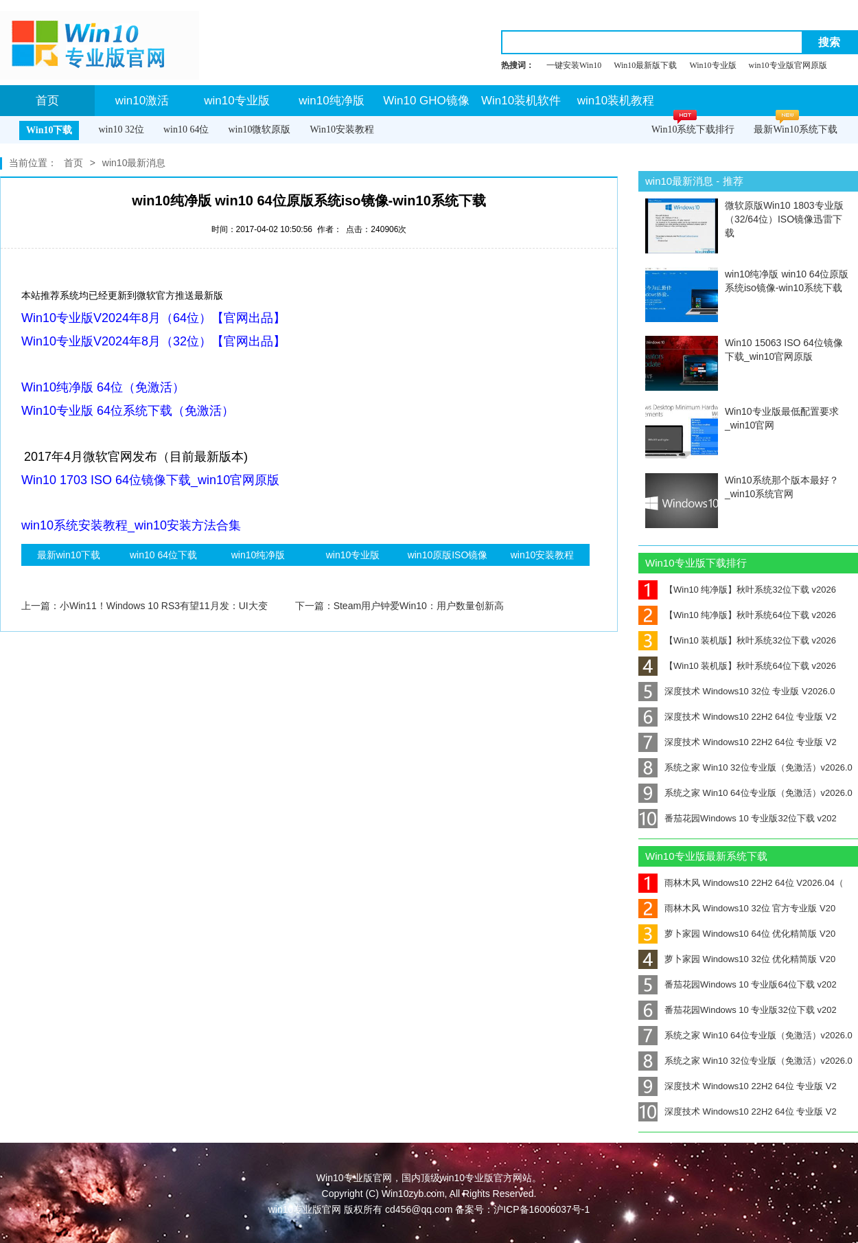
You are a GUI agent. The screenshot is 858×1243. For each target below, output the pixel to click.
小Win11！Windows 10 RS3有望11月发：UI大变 (164, 605)
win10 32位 (121, 129)
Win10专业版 (712, 65)
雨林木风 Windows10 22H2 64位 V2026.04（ (741, 883)
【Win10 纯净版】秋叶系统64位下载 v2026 (737, 615)
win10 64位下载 (163, 554)
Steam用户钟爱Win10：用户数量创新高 (419, 605)
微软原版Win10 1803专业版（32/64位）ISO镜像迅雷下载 (784, 219)
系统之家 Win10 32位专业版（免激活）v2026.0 (745, 767)
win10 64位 (186, 129)
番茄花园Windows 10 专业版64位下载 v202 (737, 984)
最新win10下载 (69, 554)
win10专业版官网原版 (788, 65)
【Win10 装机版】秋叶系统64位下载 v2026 (737, 666)
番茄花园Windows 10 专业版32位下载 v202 (737, 818)
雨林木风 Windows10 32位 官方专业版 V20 (736, 908)
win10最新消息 (134, 162)
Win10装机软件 (521, 100)
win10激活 (142, 100)
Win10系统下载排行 (693, 129)
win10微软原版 (259, 129)
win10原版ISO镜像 (448, 554)
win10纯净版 (331, 100)
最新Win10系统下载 (795, 129)
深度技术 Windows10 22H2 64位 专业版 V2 (737, 716)
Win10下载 (49, 130)
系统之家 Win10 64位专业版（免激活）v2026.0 (745, 793)
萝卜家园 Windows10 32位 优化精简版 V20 (736, 959)
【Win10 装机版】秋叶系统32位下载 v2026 (737, 640)
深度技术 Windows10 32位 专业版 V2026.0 (736, 691)
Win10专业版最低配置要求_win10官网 (782, 418)
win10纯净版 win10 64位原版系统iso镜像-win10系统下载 (787, 281)
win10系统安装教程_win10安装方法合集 (131, 525)
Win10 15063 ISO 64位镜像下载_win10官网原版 (784, 349)
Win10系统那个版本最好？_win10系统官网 (782, 487)
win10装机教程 (615, 100)
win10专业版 (236, 100)
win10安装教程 (543, 554)
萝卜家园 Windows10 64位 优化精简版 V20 (736, 933)
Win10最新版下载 (645, 65)
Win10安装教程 (342, 129)
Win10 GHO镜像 (426, 100)
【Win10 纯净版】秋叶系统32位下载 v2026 (737, 589)
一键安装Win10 (573, 65)
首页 (47, 100)
